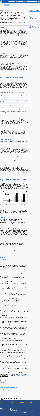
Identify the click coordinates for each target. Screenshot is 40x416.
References (30, 30)
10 (0, 303)
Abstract (30, 16)
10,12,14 (9, 183)
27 (0, 358)
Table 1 (11, 81)
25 (0, 352)
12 (5, 84)
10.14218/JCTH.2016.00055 (22, 22)
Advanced (38, 2)
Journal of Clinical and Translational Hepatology (15, 7)
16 (0, 324)
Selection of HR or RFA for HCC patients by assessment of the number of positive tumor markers (34, 24)
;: (15, 22)
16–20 (16, 67)
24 (0, 349)
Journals (6, 7)
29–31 (5, 241)
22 (0, 343)
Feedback (31, 407)
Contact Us (1, 409)
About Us (1, 403)
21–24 (20, 67)
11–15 (12, 64)
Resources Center (32, 403)
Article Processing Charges (13, 410)
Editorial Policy (12, 408)
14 (6, 185)
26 (0, 355)
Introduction (30, 17)
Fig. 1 (24, 185)
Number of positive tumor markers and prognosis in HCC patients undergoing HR (33, 19)
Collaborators (21, 403)
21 (0, 340)
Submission (31, 410)
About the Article (31, 31)
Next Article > (38, 10)
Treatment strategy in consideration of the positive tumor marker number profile (34, 27)
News (0, 407)
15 (19, 229)
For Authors (11, 403)
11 (0, 307)
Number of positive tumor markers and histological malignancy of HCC (33, 26)
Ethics (11, 407)
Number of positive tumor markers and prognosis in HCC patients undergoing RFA (33, 22)
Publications (2, 7)
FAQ (30, 408)
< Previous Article (31, 10)
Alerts (30, 409)
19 (0, 333)
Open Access (11, 409)
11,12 (9, 81)
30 (0, 368)
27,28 (12, 239)
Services (1, 408)
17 (0, 327)
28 (0, 361)
